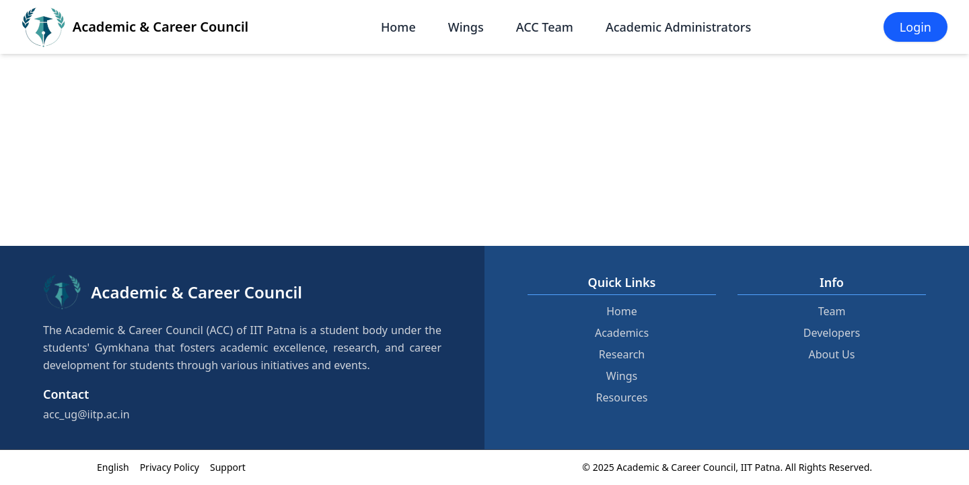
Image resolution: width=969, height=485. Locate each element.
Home (398, 27)
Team (832, 311)
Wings (466, 27)
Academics (622, 332)
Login (915, 27)
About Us (832, 354)
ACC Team (544, 27)
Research (622, 354)
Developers (831, 332)
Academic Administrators (678, 27)
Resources (622, 397)
